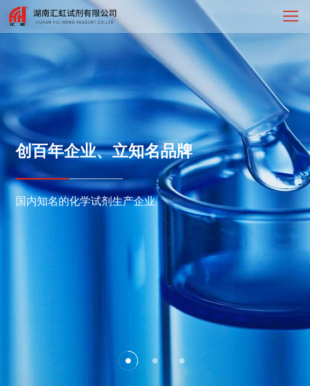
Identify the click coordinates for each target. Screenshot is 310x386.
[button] (128, 360)
